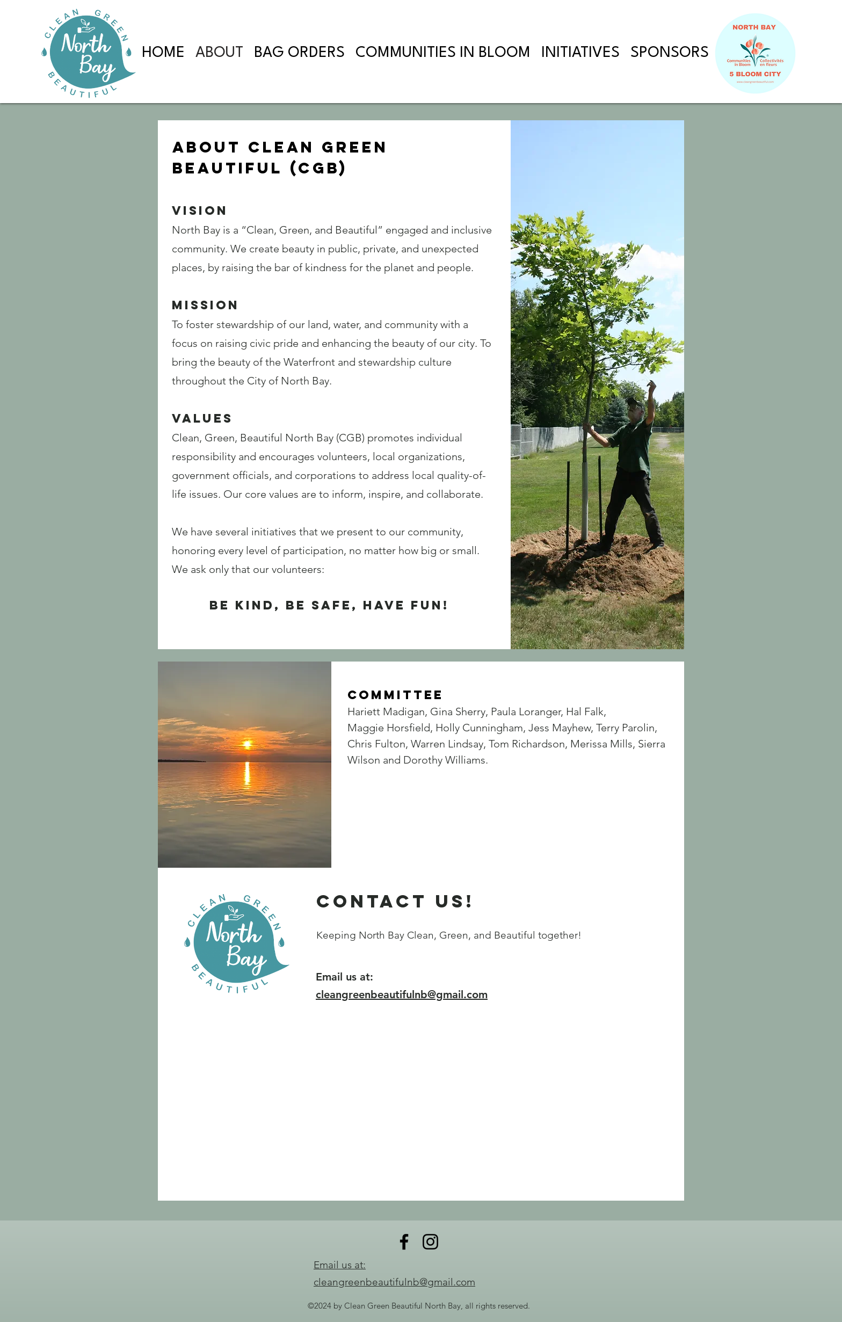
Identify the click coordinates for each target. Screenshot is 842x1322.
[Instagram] (430, 1241)
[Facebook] (404, 1241)
